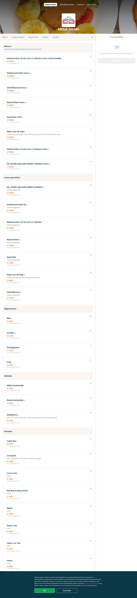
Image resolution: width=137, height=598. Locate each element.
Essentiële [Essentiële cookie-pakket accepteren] (67, 591)
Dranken (56, 37)
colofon (91, 4)
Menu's (5, 37)
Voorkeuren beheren (91, 583)
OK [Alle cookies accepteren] (44, 591)
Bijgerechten (33, 37)
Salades (45, 37)
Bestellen (116, 60)
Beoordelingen (67, 4)
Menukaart (50, 4)
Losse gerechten (18, 37)
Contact (80, 4)
